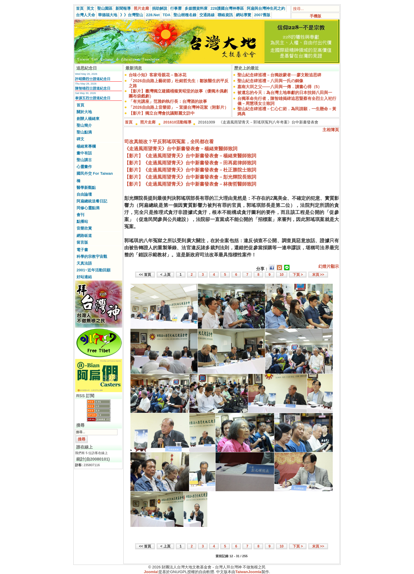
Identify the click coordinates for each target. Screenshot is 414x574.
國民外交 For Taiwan (95, 173)
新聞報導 (123, 8)
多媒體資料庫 (196, 8)
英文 (90, 8)
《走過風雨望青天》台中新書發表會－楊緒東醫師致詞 (180, 148)
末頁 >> (318, 275)
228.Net (153, 15)
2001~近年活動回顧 (93, 270)
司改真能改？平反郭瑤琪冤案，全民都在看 (169, 141)
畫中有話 (84, 153)
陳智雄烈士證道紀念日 (92, 88)
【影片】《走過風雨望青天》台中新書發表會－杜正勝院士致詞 (190, 169)
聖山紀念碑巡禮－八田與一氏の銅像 (270, 80)
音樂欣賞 (84, 228)
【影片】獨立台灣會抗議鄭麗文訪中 (162, 113)
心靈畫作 (84, 166)
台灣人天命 (85, 15)
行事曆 (176, 8)
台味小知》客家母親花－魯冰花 (157, 74)
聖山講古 (84, 160)
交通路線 (207, 15)
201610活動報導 (177, 122)
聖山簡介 (84, 125)
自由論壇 (84, 194)
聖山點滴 (84, 132)
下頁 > (298, 275)
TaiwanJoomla (248, 572)
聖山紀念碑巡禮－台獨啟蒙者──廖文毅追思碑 (279, 74)
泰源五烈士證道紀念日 (92, 98)
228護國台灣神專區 (227, 8)
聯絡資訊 (225, 15)
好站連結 (84, 277)
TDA (166, 15)
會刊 (80, 214)
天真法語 (84, 263)
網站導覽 (243, 15)
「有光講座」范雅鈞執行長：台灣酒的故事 (168, 101)
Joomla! (151, 572)
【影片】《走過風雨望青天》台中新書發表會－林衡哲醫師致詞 (190, 184)
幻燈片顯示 (328, 266)
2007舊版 (262, 15)
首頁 (80, 8)
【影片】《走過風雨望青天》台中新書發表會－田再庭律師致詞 (190, 162)
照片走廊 (141, 8)
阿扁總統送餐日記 (92, 201)
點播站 (82, 221)
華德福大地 (107, 15)
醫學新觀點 (86, 187)
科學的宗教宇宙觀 (92, 256)
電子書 (82, 250)
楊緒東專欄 (86, 146)
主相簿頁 (330, 129)
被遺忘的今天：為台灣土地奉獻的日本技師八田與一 (284, 92)
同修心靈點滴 (88, 208)
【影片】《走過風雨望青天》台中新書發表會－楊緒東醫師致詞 (190, 155)
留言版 (82, 242)
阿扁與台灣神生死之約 (266, 8)
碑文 (80, 139)
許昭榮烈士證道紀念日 (92, 79)
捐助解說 (159, 8)
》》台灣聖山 (131, 15)
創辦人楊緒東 (88, 118)
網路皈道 (84, 235)
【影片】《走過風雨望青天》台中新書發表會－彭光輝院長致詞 (190, 176)
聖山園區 (104, 8)
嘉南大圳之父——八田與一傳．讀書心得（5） (279, 86)
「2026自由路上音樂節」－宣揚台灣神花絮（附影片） (178, 107)
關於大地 (84, 112)
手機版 (315, 16)
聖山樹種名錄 (184, 15)
